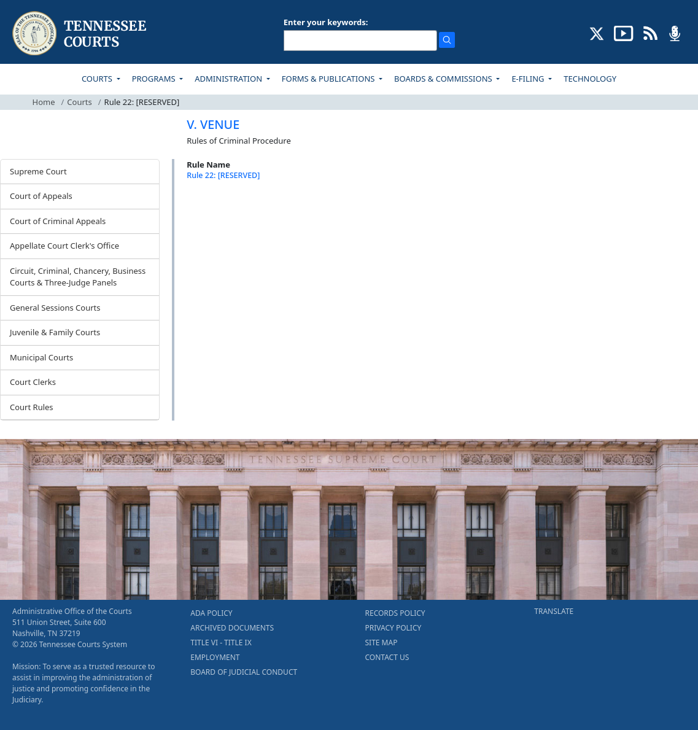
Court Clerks (33, 381)
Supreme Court (38, 171)
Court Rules (31, 407)
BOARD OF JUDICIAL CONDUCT (243, 672)
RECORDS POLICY (395, 613)
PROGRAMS (154, 78)
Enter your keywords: (326, 22)
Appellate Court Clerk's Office (64, 245)
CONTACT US (387, 657)
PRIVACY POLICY (393, 628)
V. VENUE (213, 124)
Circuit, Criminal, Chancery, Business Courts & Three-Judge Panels (77, 277)
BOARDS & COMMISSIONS (444, 78)
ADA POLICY (211, 613)
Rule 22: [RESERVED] (223, 175)
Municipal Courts (41, 357)
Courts (79, 101)
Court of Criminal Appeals (58, 221)
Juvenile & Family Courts (55, 332)
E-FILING (528, 78)
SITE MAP (381, 642)
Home (44, 101)
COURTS (98, 78)
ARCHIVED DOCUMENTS (232, 628)
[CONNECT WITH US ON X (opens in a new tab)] (597, 32)
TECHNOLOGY (590, 78)
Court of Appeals (41, 195)
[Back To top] (207, 208)
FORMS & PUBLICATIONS (329, 78)
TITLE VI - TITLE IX (220, 642)
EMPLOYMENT (214, 657)
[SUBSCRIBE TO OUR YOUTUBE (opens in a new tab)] (624, 32)
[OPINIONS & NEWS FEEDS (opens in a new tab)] (650, 32)
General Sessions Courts (55, 307)
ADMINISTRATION (229, 78)
